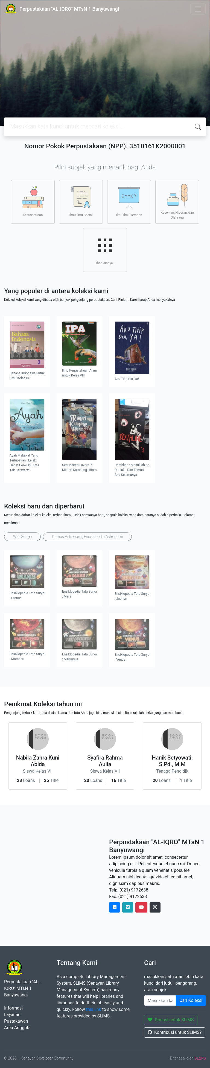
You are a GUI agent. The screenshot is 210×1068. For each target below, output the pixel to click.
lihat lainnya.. (105, 249)
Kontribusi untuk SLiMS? (175, 1032)
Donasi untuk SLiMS (171, 1019)
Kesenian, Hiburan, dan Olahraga (177, 201)
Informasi (13, 1008)
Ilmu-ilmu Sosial (80, 201)
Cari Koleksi (190, 1000)
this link (93, 1009)
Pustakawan (16, 1021)
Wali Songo (22, 536)
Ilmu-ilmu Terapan (129, 201)
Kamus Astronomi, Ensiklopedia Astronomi (87, 536)
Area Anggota (17, 1027)
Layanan (12, 1014)
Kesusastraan (33, 201)
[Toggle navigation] (198, 9)
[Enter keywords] (160, 1000)
